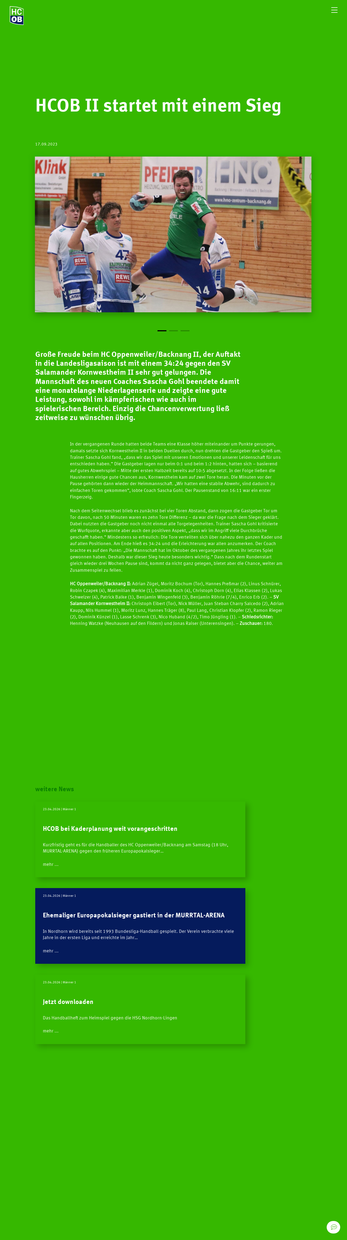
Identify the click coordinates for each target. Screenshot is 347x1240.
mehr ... (54, 888)
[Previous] (104, 245)
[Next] (243, 245)
